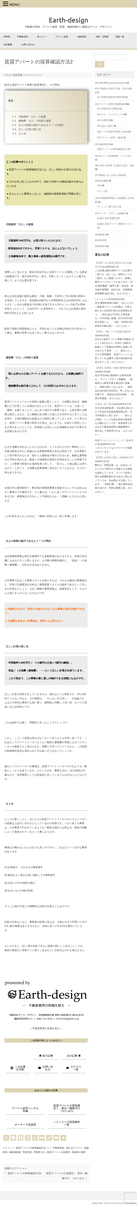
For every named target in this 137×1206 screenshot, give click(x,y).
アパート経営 (61, 36)
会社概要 (8, 44)
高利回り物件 (79, 1152)
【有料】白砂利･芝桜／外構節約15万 (114, 457)
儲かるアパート (74, 1148)
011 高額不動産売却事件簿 (111, 97)
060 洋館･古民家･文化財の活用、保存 (114, 165)
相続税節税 (15, 1152)
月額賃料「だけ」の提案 (32, 116)
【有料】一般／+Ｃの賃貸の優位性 (113, 331)
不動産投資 (58, 1148)
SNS (99, 185)
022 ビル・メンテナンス (109, 114)
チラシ (100, 191)
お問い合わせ (28, 44)
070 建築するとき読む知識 (108, 175)
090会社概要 (101, 180)
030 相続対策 (101, 144)
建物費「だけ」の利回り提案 (34, 120)
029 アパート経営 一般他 (110, 137)
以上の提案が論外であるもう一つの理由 (41, 125)
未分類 (98, 240)
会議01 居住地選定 (106, 218)
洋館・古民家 (102, 36)
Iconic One (97, 1203)
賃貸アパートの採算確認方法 (31, 1148)
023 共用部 (102, 120)
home (7, 36)
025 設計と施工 (105, 126)
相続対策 (82, 36)
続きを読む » (123, 293)
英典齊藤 (17, 75)
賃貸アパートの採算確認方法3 (23, 1173)
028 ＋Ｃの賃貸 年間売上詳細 (112, 131)
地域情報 (99, 234)
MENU (14, 4)
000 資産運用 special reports (110, 83)
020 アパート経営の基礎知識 (110, 104)
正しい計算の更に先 (29, 129)
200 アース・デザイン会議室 (110, 213)
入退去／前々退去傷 (105, 404)
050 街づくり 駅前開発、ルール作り (113, 156)
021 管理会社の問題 (107, 108)
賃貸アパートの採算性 (58, 1152)
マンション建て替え (107, 206)
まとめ (22, 133)
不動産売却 (22, 36)
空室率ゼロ (39, 1152)
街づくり (41, 36)
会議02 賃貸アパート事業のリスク (115, 224)
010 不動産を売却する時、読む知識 (113, 88)
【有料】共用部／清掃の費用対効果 (113, 368)
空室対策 (27, 1152)
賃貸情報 (99, 246)
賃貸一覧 (120, 36)
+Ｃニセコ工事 (102, 299)
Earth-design (68, 20)
